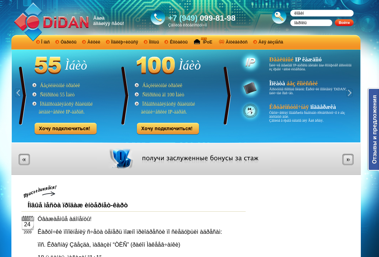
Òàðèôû (69, 42)
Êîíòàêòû (179, 42)
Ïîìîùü (154, 42)
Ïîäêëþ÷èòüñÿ (124, 42)
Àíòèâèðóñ (236, 42)
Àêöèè (93, 42)
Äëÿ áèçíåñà (270, 42)
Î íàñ (45, 42)
